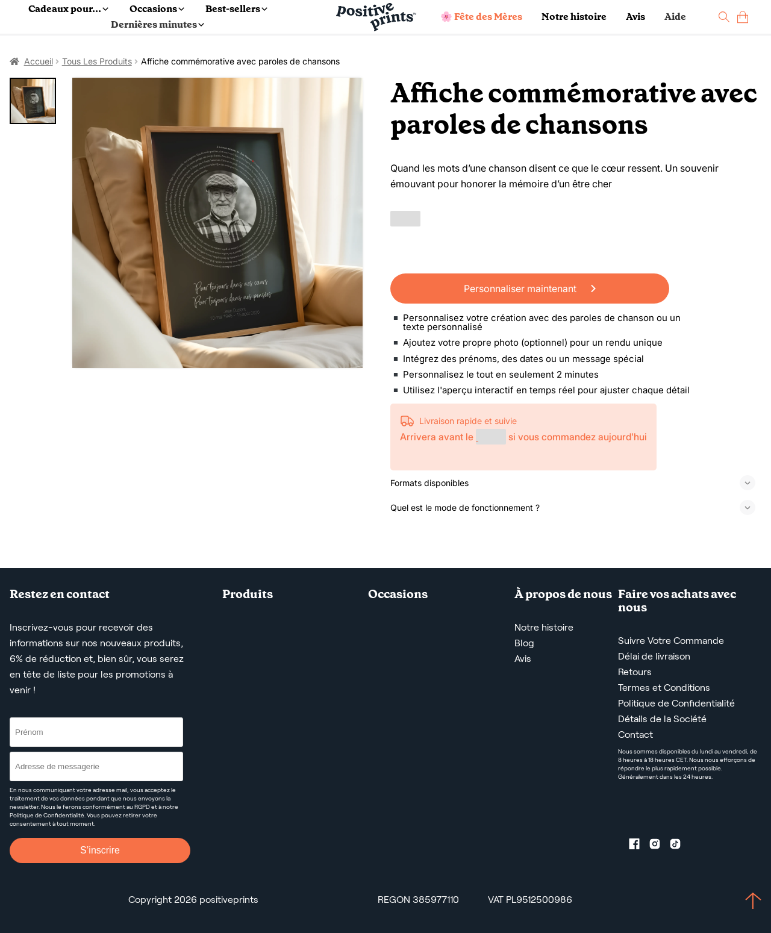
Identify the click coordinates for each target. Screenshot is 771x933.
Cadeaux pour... (68, 8)
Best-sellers (236, 8)
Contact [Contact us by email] (635, 734)
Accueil (38, 61)
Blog (524, 643)
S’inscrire (100, 850)
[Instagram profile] (659, 846)
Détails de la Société (662, 719)
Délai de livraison (654, 656)
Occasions (157, 8)
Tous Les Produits (97, 61)
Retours (635, 672)
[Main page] (376, 17)
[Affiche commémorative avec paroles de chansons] (217, 223)
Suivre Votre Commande (671, 640)
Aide (675, 16)
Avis (635, 16)
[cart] (742, 17)
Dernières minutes (157, 24)
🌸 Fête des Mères (481, 16)
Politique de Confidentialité (676, 703)
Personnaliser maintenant (530, 288)
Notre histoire (574, 16)
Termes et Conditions (664, 687)
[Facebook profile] (639, 846)
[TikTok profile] (680, 846)
